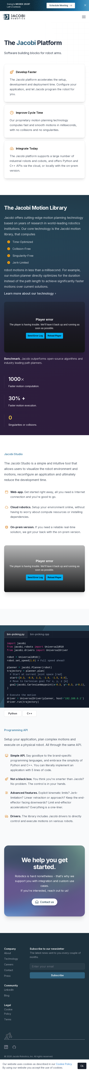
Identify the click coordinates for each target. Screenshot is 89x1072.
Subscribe (57, 975)
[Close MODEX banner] (85, 5)
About (7, 953)
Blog (6, 995)
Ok (82, 1065)
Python (12, 713)
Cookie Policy (64, 1064)
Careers (8, 964)
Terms (7, 1019)
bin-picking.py (15, 634)
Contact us (44, 902)
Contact (8, 970)
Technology (11, 958)
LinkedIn (9, 989)
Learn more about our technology (30, 293)
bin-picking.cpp (39, 634)
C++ (29, 713)
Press (7, 975)
